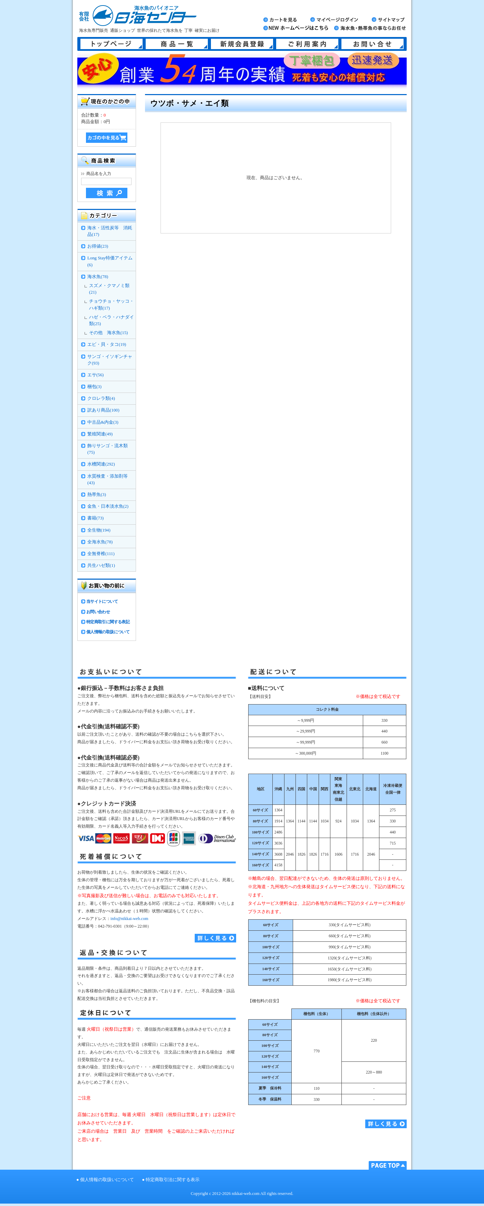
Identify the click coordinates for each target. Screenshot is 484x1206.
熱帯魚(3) (96, 494)
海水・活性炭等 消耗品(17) (109, 231)
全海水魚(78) (100, 542)
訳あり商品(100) (103, 410)
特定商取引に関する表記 (107, 621)
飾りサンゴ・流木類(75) (107, 449)
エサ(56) (95, 374)
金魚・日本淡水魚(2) (107, 506)
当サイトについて (102, 601)
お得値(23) (97, 246)
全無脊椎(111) (101, 553)
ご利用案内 (307, 44)
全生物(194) (98, 530)
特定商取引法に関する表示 (173, 1179)
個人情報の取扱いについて (107, 1179)
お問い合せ (372, 44)
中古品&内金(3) (102, 422)
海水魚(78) (97, 276)
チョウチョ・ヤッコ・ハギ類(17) (111, 304)
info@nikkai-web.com (129, 918)
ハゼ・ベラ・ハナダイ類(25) (111, 320)
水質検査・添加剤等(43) (107, 479)
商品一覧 (177, 44)
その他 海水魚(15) (108, 332)
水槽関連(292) (101, 464)
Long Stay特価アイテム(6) (110, 261)
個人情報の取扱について (107, 631)
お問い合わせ (98, 611)
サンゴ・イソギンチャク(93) (109, 360)
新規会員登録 (242, 44)
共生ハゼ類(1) (101, 565)
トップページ (111, 44)
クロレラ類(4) (101, 398)
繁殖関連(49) (100, 434)
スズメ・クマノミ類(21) (109, 289)
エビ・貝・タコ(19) (106, 344)
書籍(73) (95, 518)
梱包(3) (94, 386)
